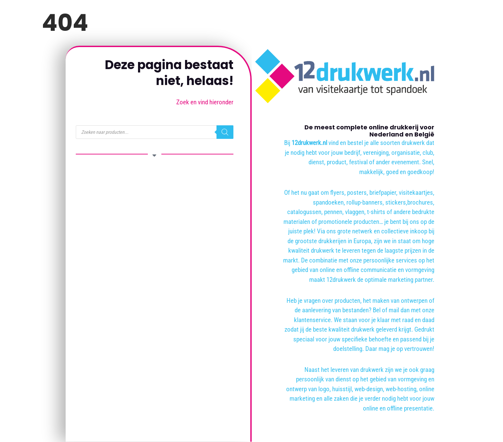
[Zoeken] (224, 132)
